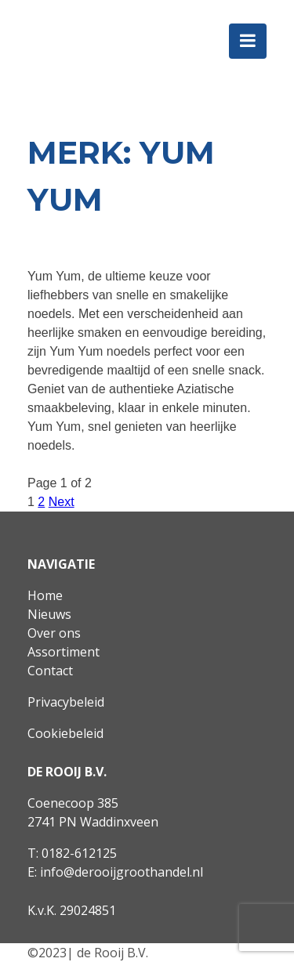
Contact (50, 670)
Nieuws (49, 614)
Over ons (54, 633)
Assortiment (63, 651)
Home (45, 595)
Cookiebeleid (65, 733)
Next (61, 501)
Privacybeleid (65, 702)
